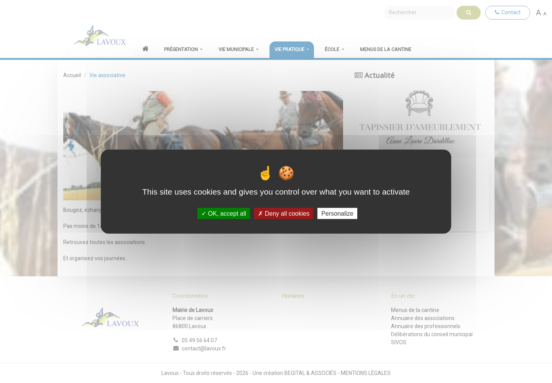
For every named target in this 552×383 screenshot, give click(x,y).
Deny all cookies (283, 213)
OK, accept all (223, 213)
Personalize (337, 213)
